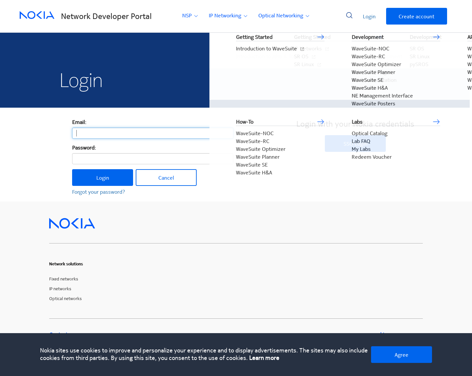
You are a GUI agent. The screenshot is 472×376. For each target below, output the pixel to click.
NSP (190, 15)
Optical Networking (284, 15)
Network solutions (66, 264)
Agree (401, 354)
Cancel (166, 177)
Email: (79, 122)
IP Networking (228, 15)
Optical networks (65, 298)
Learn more (264, 357)
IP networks (60, 288)
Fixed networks (63, 279)
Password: (84, 147)
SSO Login (355, 143)
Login (369, 16)
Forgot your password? (98, 191)
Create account (416, 16)
